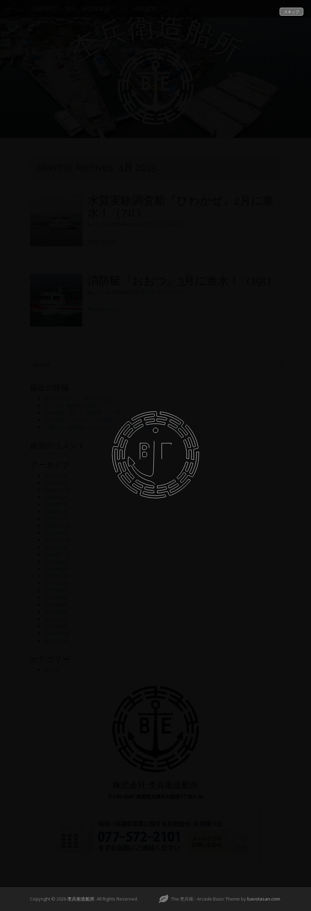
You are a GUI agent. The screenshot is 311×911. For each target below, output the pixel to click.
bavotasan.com (263, 899)
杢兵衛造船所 (80, 899)
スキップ (291, 11)
